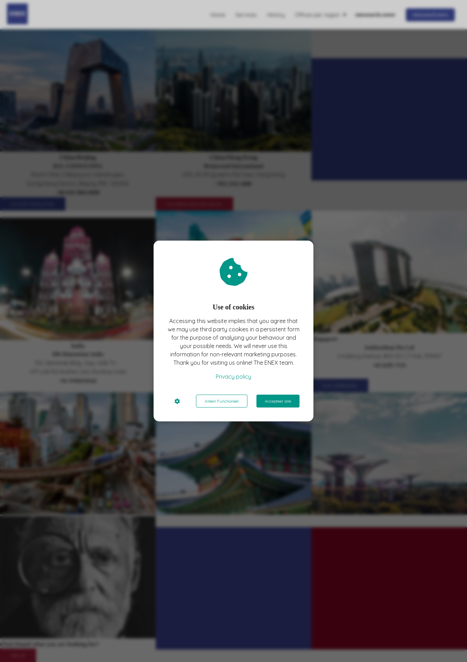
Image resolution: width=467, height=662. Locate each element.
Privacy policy (233, 376)
